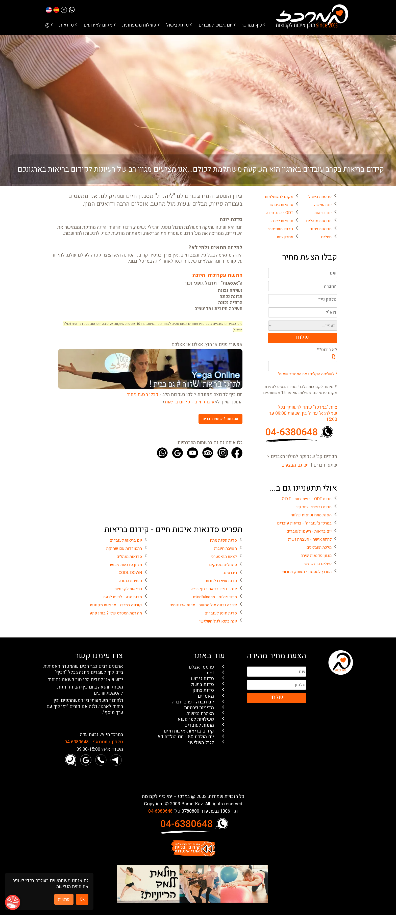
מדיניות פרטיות (199, 708)
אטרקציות (285, 237)
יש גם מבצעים (294, 465)
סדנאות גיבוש (281, 205)
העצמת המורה (130, 581)
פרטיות (64, 899)
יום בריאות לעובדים (126, 540)
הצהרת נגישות (200, 714)
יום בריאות (323, 213)
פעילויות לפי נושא (196, 719)
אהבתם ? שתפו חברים (220, 419)
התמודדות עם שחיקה (124, 548)
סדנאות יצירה (282, 221)
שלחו (302, 337)
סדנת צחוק (203, 690)
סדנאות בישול (320, 197)
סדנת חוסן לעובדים (221, 613)
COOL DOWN (130, 573)
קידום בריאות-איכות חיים (189, 731)
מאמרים (206, 696)
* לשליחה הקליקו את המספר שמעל (307, 374)
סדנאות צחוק (320, 229)
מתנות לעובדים (199, 725)
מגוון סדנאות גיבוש (126, 565)
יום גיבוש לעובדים (215, 25)
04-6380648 (160, 811)
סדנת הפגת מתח (223, 540)
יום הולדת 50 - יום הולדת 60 (186, 737)
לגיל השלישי (201, 743)
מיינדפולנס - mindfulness (215, 597)
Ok (82, 899)
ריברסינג (230, 573)
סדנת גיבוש (202, 679)
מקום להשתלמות (279, 197)
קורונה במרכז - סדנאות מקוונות (116, 605)
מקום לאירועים (98, 25)
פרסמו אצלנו (201, 667)
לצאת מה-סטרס (224, 557)
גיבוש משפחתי (280, 229)
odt (210, 673)
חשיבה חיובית (225, 548)
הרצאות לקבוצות (128, 589)
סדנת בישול (177, 25)
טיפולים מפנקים (223, 565)
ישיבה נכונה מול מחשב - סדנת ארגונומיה (203, 605)
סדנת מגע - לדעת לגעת (122, 597)
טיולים (326, 237)
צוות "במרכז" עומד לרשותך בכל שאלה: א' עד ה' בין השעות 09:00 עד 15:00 (303, 413)
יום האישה (323, 205)
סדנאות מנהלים (319, 221)
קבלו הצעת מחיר (142, 395)
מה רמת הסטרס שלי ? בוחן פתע (116, 613)
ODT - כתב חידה (279, 213)
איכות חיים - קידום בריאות (190, 402)
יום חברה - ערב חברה (193, 702)
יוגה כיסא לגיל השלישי (218, 621)
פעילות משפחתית (139, 25)
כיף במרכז (252, 25)
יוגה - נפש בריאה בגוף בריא (214, 589)
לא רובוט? (327, 350)
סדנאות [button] (66, 25)
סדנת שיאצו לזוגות (221, 581)
